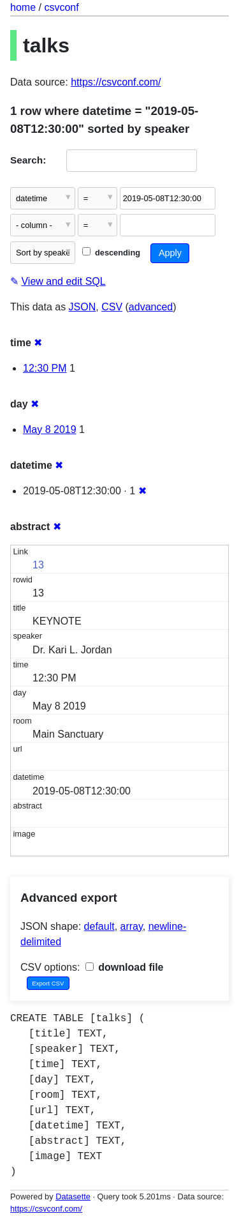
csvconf (61, 7)
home (23, 7)
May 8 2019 (49, 429)
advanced (151, 306)
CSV (111, 306)
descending (111, 252)
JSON (82, 306)
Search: (28, 160)
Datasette (73, 1196)
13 (38, 564)
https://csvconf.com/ (116, 82)
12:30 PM (44, 368)
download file (124, 967)
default (99, 926)
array (131, 926)
